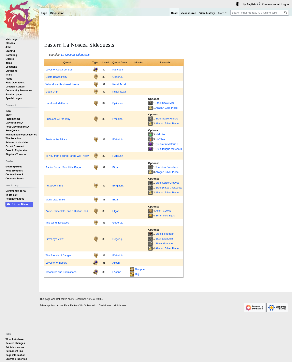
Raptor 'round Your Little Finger (63, 167)
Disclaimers (105, 305)
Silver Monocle (164, 243)
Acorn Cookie (163, 210)
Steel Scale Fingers (167, 118)
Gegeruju (117, 76)
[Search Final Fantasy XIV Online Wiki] (259, 13)
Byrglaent (117, 185)
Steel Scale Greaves (167, 182)
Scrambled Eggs (165, 215)
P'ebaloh (117, 118)
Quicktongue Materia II (169, 148)
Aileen (116, 262)
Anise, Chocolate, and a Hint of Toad (66, 211)
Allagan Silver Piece (167, 123)
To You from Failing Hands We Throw (67, 155)
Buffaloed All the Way (57, 118)
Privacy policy (47, 305)
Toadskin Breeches (167, 167)
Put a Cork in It (54, 185)
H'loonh (116, 272)
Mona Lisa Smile (55, 199)
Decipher (140, 269)
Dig (137, 274)
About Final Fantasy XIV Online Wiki (76, 305)
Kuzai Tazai (119, 84)
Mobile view (120, 305)
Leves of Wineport (56, 262)
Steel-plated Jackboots (169, 187)
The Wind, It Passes (57, 222)
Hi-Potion (161, 134)
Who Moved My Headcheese (62, 84)
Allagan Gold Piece (166, 107)
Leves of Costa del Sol (58, 69)
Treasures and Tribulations (60, 272)
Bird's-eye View (54, 239)
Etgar (115, 167)
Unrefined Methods (56, 103)
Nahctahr (117, 69)
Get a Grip (51, 91)
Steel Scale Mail (165, 102)
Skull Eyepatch (164, 238)
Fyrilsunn (117, 103)
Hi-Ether (160, 139)
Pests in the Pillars (56, 139)
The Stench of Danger (58, 255)
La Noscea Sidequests (75, 54)
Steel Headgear (165, 233)
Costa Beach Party (56, 76)
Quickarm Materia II (167, 144)
